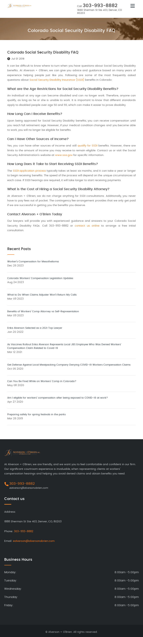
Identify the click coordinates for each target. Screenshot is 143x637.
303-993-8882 (100, 5)
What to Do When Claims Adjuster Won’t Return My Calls (42, 295)
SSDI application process (29, 171)
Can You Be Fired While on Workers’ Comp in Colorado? (41, 381)
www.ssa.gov (64, 155)
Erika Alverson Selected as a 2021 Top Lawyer (34, 328)
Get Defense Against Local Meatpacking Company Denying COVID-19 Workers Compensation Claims (68, 365)
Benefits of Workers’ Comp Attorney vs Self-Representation (43, 311)
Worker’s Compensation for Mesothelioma (33, 261)
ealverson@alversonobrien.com (28, 488)
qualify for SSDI (88, 145)
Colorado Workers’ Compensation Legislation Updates (40, 278)
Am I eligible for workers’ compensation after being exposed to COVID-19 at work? (57, 398)
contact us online (87, 226)
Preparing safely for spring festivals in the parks (36, 414)
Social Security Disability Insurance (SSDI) (56, 80)
